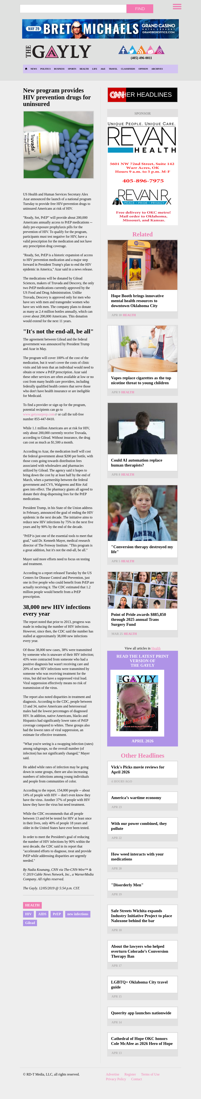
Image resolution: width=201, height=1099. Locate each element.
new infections (77, 914)
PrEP (57, 914)
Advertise (112, 1074)
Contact (136, 1079)
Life (94, 69)
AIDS (42, 914)
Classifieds (128, 69)
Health (84, 69)
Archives (157, 69)
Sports (72, 69)
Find (140, 8)
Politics (45, 69)
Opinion (143, 69)
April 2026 (143, 741)
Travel (113, 69)
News (34, 69)
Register (130, 1074)
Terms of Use (150, 1074)
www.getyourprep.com (40, 414)
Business (59, 69)
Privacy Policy (116, 1079)
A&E (102, 69)
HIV (28, 914)
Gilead (30, 923)
